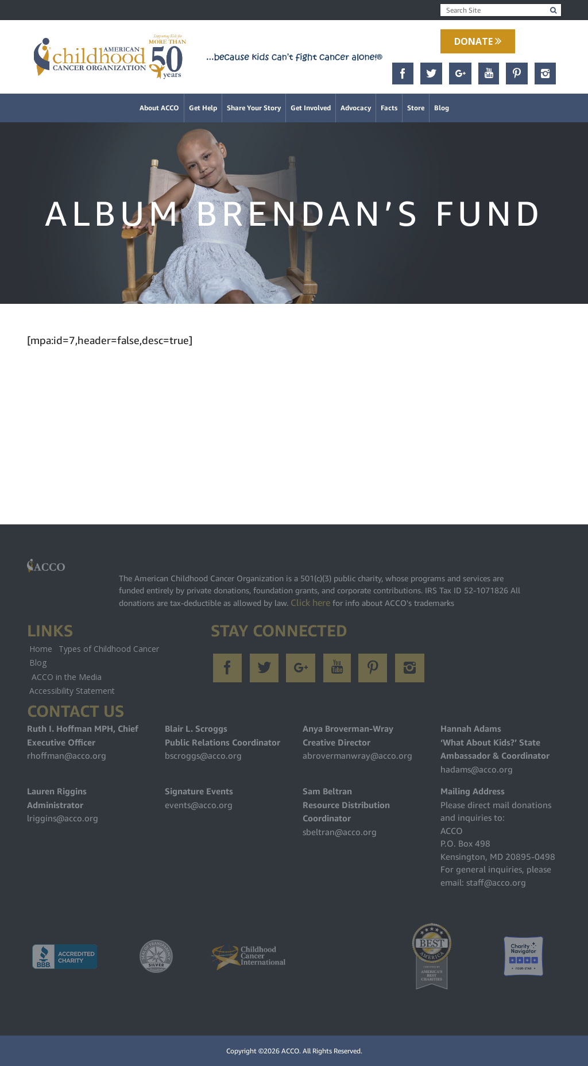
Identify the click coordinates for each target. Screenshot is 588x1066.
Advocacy (356, 107)
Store (415, 107)
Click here (310, 602)
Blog (441, 107)
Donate (477, 41)
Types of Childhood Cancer (109, 648)
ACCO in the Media (67, 676)
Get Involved (311, 107)
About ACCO (159, 107)
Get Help (203, 107)
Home (40, 648)
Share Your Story (254, 107)
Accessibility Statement (72, 690)
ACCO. (291, 1050)
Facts (389, 107)
